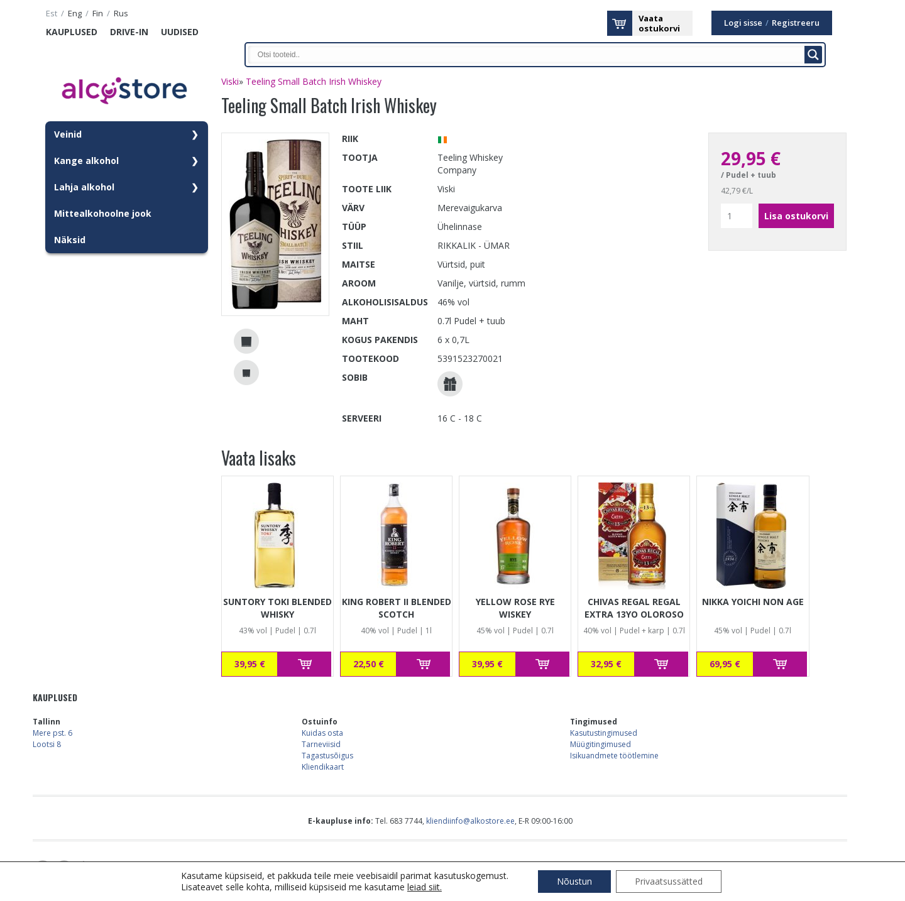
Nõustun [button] (574, 881)
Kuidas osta (322, 733)
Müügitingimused (600, 744)
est (51, 13)
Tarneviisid (321, 744)
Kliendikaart (323, 767)
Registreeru (796, 23)
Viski (230, 81)
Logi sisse (743, 23)
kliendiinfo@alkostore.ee (470, 821)
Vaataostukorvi (659, 23)
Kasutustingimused (603, 733)
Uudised (180, 32)
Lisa (304, 664)
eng (75, 13)
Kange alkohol (86, 161)
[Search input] (530, 54)
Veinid (68, 134)
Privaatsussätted (669, 881)
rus (121, 13)
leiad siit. (424, 887)
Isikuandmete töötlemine (614, 755)
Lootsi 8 (47, 744)
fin (97, 13)
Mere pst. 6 (52, 733)
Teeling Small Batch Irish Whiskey (313, 81)
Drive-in (129, 32)
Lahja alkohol (84, 187)
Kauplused (71, 32)
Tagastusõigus (327, 755)
